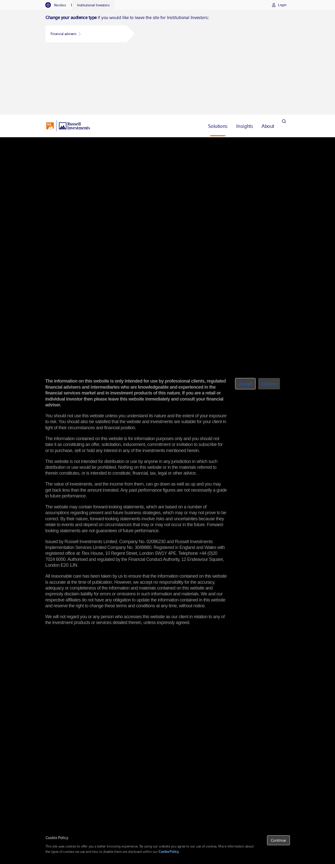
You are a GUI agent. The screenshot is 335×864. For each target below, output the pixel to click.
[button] (86, 33)
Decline (269, 383)
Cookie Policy (168, 852)
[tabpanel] (167, 30)
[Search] (284, 61)
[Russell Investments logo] (68, 61)
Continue (278, 840)
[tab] (58, 5)
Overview (56, 78)
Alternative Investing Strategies (93, 78)
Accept (245, 383)
